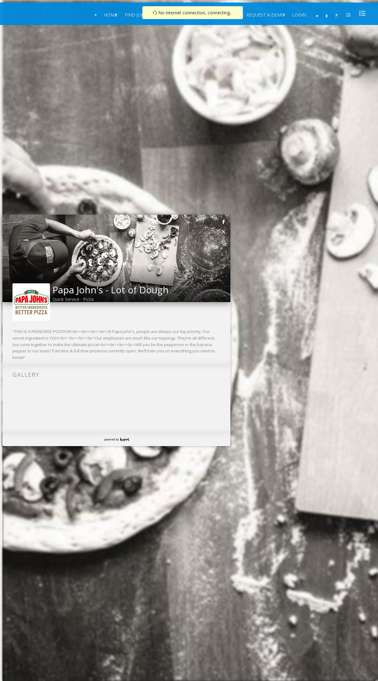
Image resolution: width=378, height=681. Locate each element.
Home (110, 15)
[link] (223, 221)
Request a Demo (265, 15)
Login (299, 15)
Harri (124, 439)
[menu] (360, 13)
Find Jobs (136, 15)
